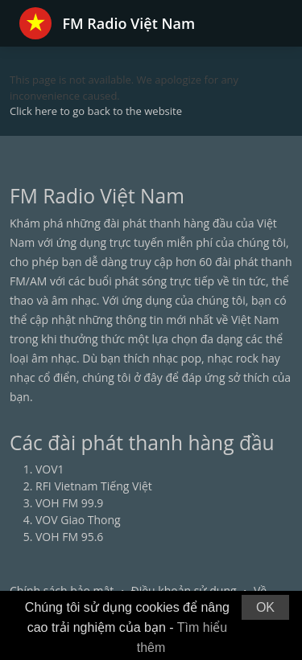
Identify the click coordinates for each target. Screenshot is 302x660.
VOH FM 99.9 (69, 502)
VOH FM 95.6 (69, 536)
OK (265, 607)
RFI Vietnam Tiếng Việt (93, 486)
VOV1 (49, 469)
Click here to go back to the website (96, 111)
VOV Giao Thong (78, 519)
